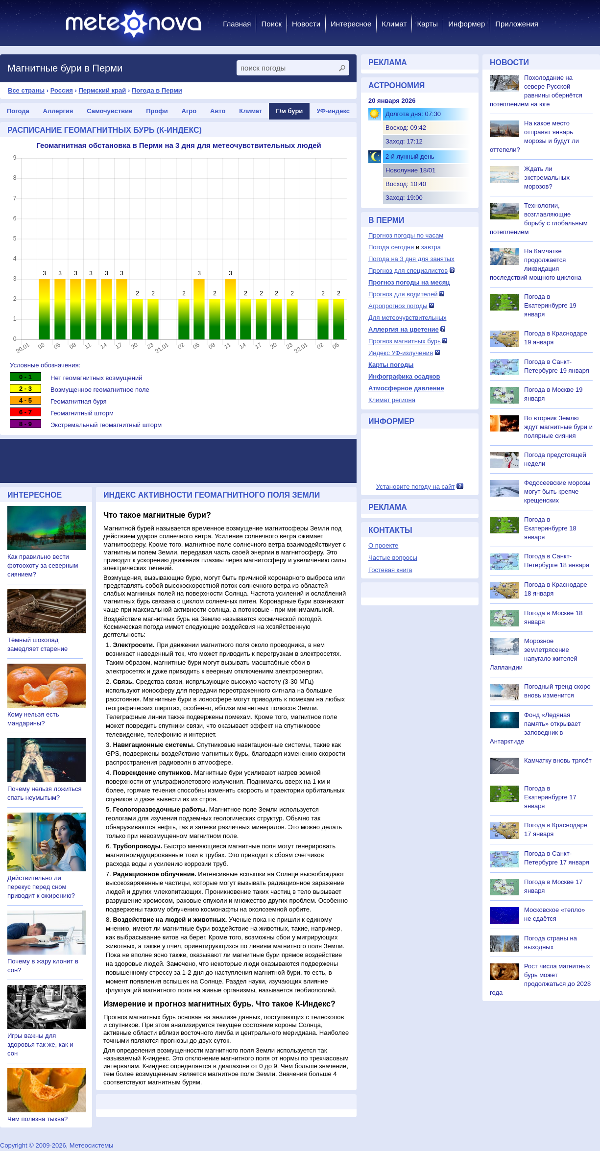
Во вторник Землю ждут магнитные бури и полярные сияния (558, 426)
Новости (306, 24)
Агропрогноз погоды (398, 306)
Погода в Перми (157, 90)
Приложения (516, 24)
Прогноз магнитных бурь (404, 341)
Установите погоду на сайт (415, 486)
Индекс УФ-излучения (400, 353)
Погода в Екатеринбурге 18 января (550, 528)
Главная (237, 24)
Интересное (351, 24)
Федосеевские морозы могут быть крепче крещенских (557, 491)
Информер (466, 24)
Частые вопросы (392, 557)
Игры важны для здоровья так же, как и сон (40, 1044)
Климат (394, 24)
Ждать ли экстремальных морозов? (547, 177)
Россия (61, 90)
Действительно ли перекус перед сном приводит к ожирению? (41, 886)
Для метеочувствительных (407, 317)
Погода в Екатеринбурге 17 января (550, 797)
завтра (431, 247)
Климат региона (391, 400)
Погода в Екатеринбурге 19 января (550, 305)
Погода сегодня (391, 247)
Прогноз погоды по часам (405, 235)
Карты (427, 24)
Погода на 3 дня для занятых (411, 259)
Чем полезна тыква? (37, 1119)
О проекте (383, 545)
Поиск (271, 24)
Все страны (26, 90)
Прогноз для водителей (402, 294)
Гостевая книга (390, 570)
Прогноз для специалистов (408, 270)
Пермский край (102, 90)
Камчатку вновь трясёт (558, 760)
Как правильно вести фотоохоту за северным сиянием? (42, 565)
